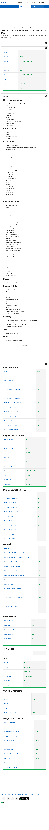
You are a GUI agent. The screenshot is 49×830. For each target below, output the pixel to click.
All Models (7, 39)
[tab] (24, 48)
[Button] (24, 43)
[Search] (47, 2)
